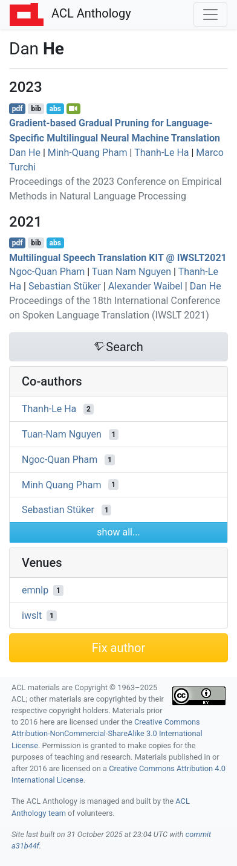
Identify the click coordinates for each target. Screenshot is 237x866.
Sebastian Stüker (64, 286)
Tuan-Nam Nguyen (62, 434)
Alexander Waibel (145, 286)
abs (54, 109)
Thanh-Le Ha (161, 152)
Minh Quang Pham (61, 484)
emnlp (35, 590)
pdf (17, 109)
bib (36, 109)
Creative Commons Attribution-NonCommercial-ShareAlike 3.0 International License (107, 733)
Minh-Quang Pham (88, 152)
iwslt (32, 615)
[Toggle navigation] (210, 14)
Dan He (25, 152)
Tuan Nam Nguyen (131, 271)
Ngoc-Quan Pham (47, 271)
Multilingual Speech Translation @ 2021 (118, 257)
